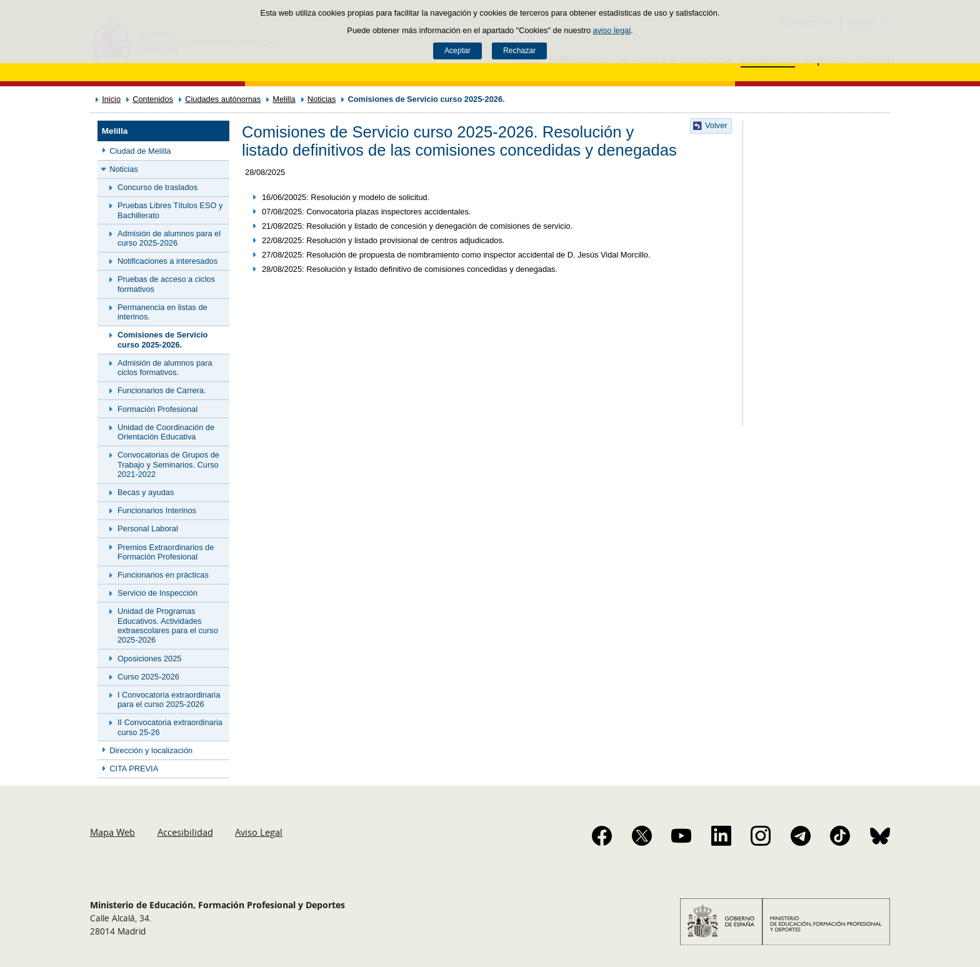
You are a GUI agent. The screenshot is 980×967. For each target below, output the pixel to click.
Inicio (111, 99)
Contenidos (152, 99)
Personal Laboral (148, 528)
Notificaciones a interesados (168, 261)
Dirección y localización (150, 750)
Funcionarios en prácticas (163, 574)
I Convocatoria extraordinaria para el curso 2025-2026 (169, 699)
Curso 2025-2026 (148, 676)
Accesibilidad (185, 832)
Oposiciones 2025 (149, 658)
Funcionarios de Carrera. (162, 390)
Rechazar (519, 50)
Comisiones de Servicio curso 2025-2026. (163, 339)
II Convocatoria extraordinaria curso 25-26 (170, 727)
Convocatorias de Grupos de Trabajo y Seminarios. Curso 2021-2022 (168, 464)
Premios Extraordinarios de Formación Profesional (166, 552)
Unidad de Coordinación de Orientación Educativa (166, 432)
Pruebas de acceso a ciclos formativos (166, 283)
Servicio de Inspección (158, 593)
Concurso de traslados (158, 187)
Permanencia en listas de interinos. (163, 312)
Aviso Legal (258, 832)
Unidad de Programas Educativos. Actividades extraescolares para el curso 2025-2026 (168, 625)
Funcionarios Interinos (157, 510)
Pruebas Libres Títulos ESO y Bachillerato (170, 210)
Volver (716, 125)
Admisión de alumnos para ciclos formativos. (165, 367)
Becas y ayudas (146, 492)
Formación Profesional (158, 409)
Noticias (322, 99)
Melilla (283, 99)
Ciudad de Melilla (140, 151)
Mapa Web (112, 832)
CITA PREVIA (133, 768)
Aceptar (457, 50)
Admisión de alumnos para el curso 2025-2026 (169, 238)
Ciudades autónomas (223, 99)
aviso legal (612, 30)
